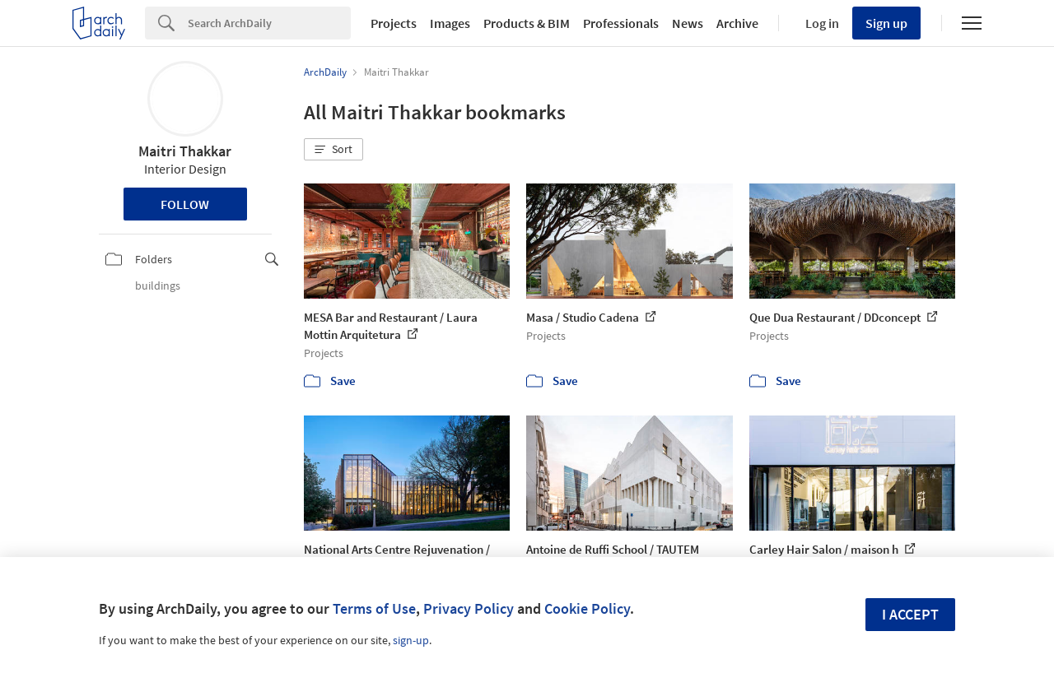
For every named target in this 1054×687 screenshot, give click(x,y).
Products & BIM (526, 23)
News (687, 23)
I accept (910, 614)
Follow (185, 204)
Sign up (886, 23)
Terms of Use (374, 608)
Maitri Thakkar (184, 151)
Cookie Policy (587, 608)
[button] (333, 149)
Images (450, 23)
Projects (394, 23)
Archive (737, 23)
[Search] (269, 23)
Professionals (621, 23)
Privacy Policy (468, 608)
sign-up (411, 640)
